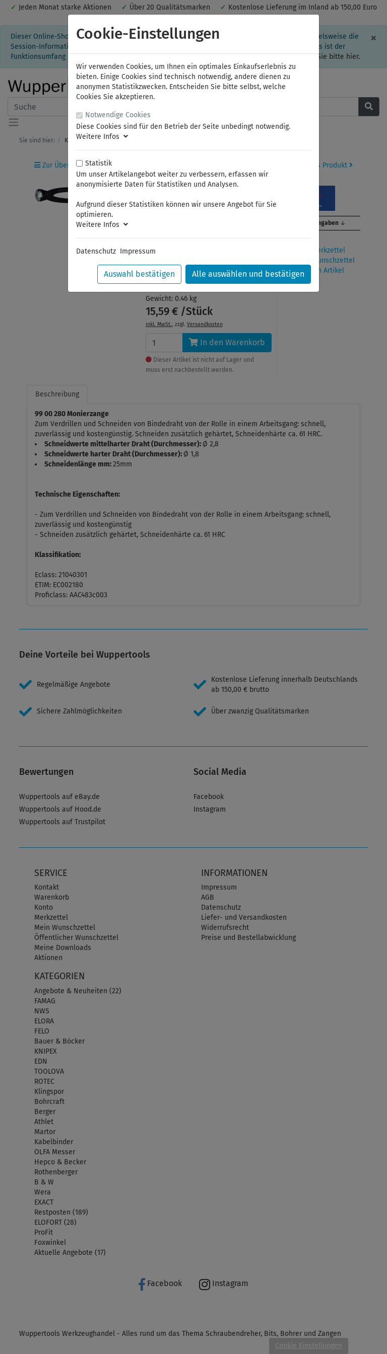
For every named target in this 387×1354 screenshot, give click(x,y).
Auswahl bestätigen (139, 274)
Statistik (98, 163)
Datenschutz (96, 251)
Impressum (138, 251)
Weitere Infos (102, 136)
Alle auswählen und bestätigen (248, 274)
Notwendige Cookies (118, 115)
